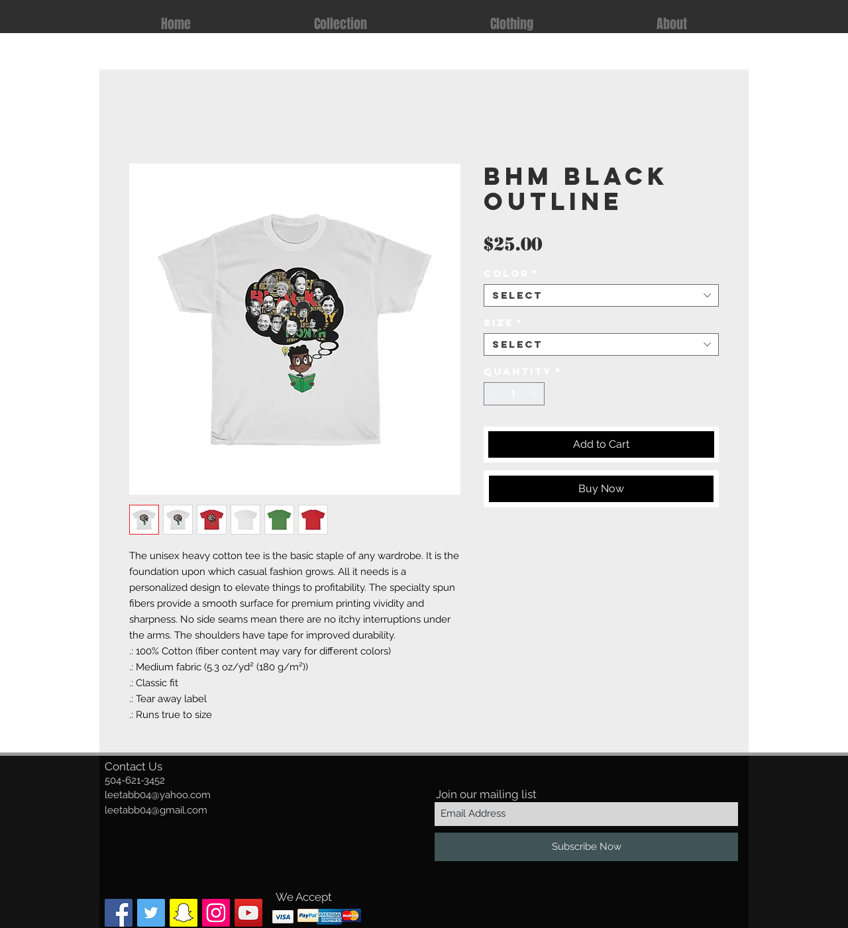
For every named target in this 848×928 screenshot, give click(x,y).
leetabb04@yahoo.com (158, 795)
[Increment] (535, 394)
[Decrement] (494, 394)
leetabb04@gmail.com (156, 810)
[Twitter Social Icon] (151, 913)
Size (503, 322)
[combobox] (601, 295)
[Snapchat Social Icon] (183, 913)
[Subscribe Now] (586, 847)
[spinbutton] (514, 394)
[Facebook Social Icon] (118, 913)
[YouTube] (248, 913)
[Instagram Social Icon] (216, 913)
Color (511, 273)
